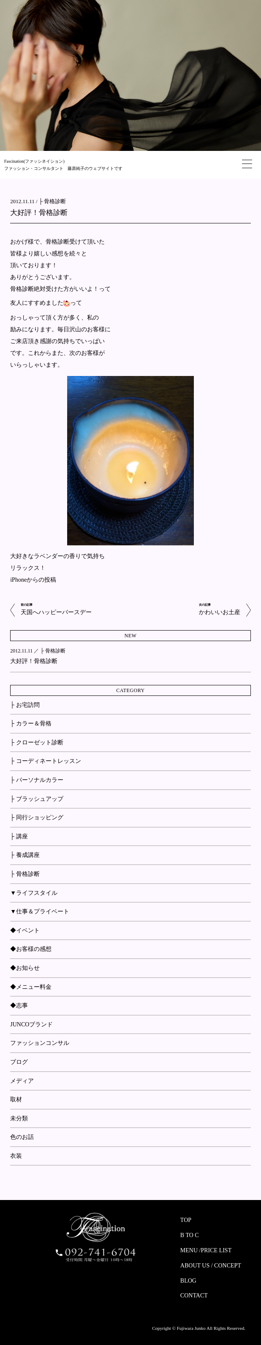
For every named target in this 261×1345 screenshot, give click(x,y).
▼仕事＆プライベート (39, 911)
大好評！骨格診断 (39, 213)
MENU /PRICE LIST (205, 1250)
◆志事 (19, 1005)
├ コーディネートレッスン (45, 761)
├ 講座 (18, 836)
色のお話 (22, 1137)
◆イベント (25, 930)
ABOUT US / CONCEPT (210, 1265)
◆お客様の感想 (31, 949)
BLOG (188, 1281)
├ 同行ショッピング (36, 817)
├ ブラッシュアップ (36, 799)
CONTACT (194, 1295)
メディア (22, 1081)
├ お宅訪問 (24, 705)
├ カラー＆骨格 (30, 723)
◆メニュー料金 (31, 987)
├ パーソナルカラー (36, 780)
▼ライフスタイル (33, 893)
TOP (185, 1220)
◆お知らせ (25, 968)
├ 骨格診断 (52, 201)
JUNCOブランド (31, 1024)
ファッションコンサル (39, 1043)
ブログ (19, 1062)
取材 (16, 1099)
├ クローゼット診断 (36, 742)
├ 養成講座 (24, 855)
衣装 (16, 1156)
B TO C (189, 1235)
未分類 (19, 1118)
